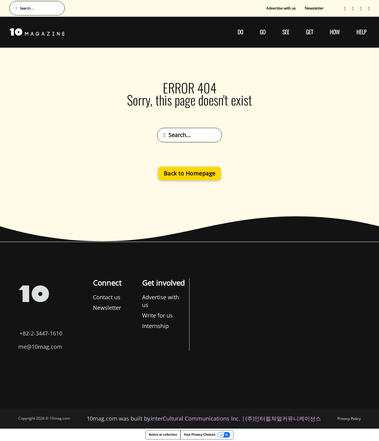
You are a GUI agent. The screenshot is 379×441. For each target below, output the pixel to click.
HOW (335, 32)
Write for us (86, 315)
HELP (361, 32)
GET (309, 32)
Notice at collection (163, 434)
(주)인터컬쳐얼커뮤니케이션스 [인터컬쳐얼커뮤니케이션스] (283, 418)
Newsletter (314, 8)
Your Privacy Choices (199, 434)
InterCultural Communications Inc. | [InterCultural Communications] (198, 418)
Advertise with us (281, 8)
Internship (84, 326)
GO (262, 32)
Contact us (35, 297)
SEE (285, 32)
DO (240, 32)
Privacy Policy (349, 418)
